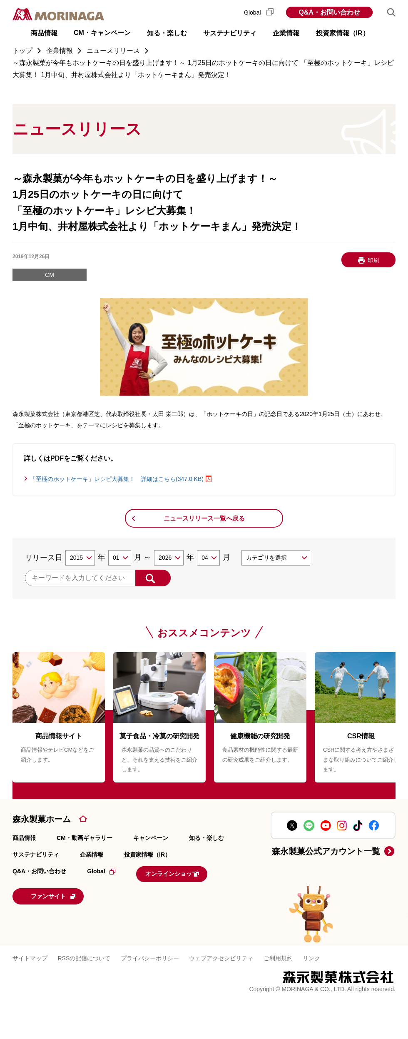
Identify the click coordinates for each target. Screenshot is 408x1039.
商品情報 (24, 838)
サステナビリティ (35, 854)
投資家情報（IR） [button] (342, 33)
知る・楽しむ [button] (167, 33)
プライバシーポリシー (150, 954)
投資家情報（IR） (147, 854)
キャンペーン (150, 838)
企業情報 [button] (286, 33)
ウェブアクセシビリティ (221, 954)
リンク (311, 954)
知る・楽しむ (206, 838)
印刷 (373, 260)
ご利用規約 (278, 954)
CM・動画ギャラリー (84, 838)
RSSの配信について (84, 954)
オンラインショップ (188, 873)
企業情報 (91, 854)
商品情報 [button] (44, 33)
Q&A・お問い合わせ (329, 12)
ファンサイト (68, 893)
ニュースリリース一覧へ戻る (204, 518)
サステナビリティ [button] (229, 33)
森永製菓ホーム (41, 819)
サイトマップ (29, 954)
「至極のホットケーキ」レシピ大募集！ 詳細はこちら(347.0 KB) (117, 479)
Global (259, 12)
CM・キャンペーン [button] (102, 32)
